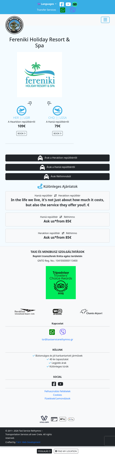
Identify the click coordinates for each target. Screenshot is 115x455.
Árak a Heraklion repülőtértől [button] (57, 158)
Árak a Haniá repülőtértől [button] (57, 167)
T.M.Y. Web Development (28, 442)
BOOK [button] (21, 133)
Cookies (57, 395)
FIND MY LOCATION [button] (66, 451)
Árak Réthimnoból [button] (57, 176)
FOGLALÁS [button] (44, 451)
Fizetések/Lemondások (57, 398)
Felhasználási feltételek (57, 391)
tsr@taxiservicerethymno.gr (57, 339)
